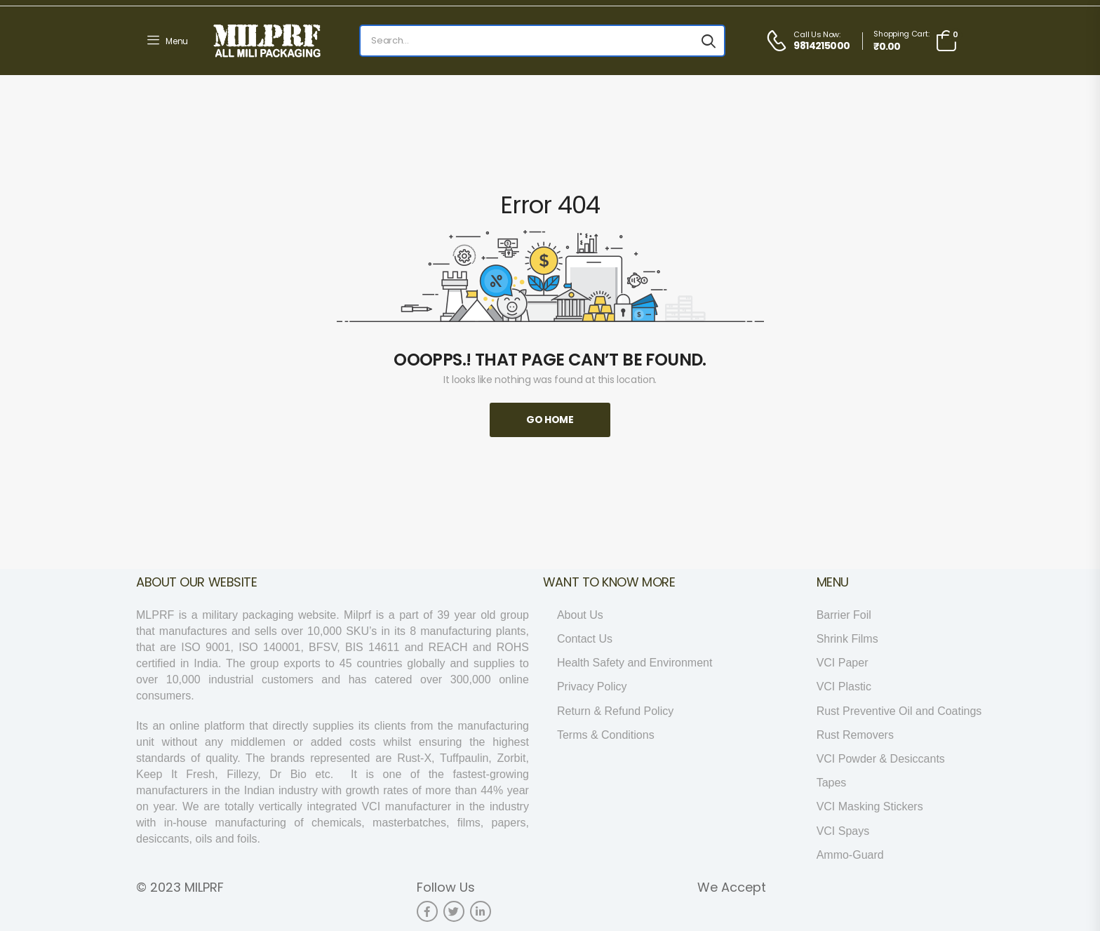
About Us (580, 615)
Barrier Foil (844, 615)
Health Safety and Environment (634, 663)
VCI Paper (842, 663)
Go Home (550, 420)
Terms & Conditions (606, 735)
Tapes (832, 783)
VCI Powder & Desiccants (881, 759)
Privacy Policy (592, 686)
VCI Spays (843, 831)
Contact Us (584, 639)
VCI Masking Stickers (870, 806)
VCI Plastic (844, 686)
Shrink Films (847, 639)
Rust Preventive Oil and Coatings (899, 711)
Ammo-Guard (850, 855)
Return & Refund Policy (615, 711)
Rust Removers (855, 735)
